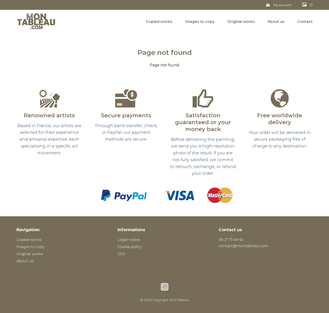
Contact (305, 21)
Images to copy (200, 21)
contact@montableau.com (243, 246)
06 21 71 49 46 (231, 240)
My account (278, 5)
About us (276, 21)
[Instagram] (165, 287)
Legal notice (129, 240)
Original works (241, 21)
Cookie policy (130, 247)
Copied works (159, 21)
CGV (121, 254)
